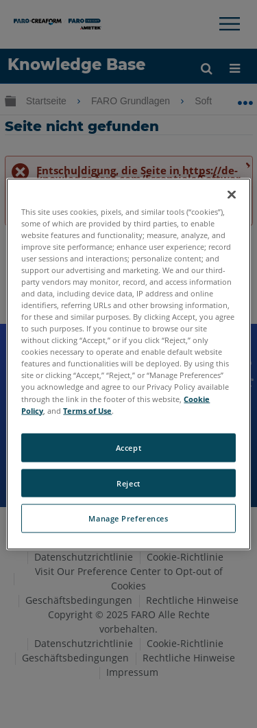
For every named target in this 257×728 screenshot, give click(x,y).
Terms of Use (87, 410)
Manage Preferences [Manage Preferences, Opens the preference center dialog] (128, 518)
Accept (128, 447)
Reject (128, 483)
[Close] (232, 194)
